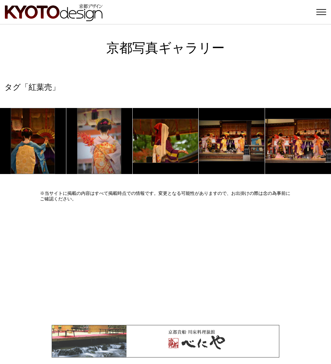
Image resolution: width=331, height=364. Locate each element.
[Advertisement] (165, 263)
